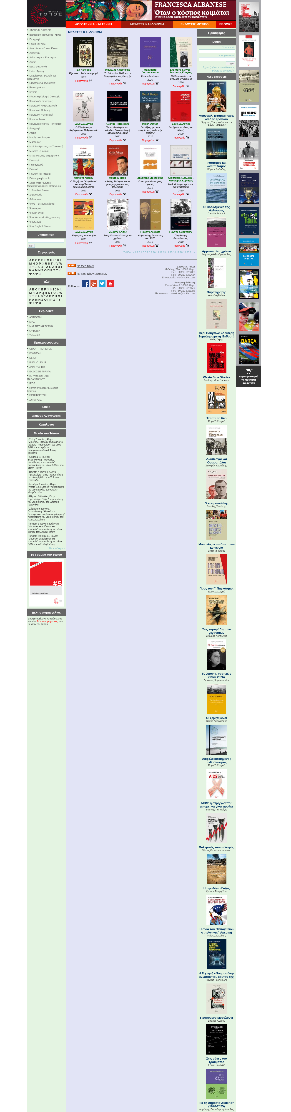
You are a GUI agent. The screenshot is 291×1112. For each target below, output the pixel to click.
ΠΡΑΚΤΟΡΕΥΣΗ (38, 395)
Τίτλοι (46, 281)
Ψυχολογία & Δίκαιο (40, 226)
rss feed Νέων (85, 266)
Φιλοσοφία (35, 199)
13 (164, 252)
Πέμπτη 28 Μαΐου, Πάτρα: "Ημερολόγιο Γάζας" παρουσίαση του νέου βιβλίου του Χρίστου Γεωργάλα (45, 500)
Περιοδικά (46, 311)
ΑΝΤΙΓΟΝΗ (35, 317)
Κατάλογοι (46, 424)
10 (154, 252)
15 (171, 252)
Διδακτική (35, 53)
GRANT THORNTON (40, 348)
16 (174, 252)
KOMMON (34, 353)
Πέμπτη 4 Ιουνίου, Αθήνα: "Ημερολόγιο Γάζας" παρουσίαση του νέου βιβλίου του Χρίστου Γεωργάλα (45, 476)
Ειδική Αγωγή (37, 71)
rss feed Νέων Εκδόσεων (92, 273)
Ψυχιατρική (36, 208)
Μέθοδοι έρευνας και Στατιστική (46, 146)
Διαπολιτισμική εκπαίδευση (44, 48)
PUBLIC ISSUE (37, 362)
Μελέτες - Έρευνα (39, 151)
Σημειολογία (36, 194)
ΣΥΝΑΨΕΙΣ (35, 399)
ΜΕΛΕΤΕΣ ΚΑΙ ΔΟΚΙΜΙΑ (147, 24)
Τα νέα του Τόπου (46, 433)
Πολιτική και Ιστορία (40, 173)
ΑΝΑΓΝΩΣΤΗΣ (37, 367)
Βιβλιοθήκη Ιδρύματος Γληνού (46, 34)
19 (184, 252)
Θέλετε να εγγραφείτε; (223, 70)
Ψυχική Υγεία (37, 212)
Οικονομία (35, 160)
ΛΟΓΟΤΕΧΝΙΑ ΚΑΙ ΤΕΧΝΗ (93, 24)
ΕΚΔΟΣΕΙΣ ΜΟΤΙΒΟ (195, 24)
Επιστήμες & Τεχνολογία (42, 83)
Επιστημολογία (37, 87)
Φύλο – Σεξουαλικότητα (42, 203)
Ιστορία (33, 92)
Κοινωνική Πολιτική (40, 110)
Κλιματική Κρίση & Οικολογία (45, 96)
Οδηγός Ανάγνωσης (46, 415)
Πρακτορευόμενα (46, 342)
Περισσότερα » (57, 548)
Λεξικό (33, 132)
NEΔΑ (32, 358)
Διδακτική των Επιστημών (43, 57)
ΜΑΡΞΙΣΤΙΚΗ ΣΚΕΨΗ (41, 326)
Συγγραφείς (46, 252)
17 (177, 252)
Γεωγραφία (35, 39)
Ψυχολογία (35, 221)
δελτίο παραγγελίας (47, 621)
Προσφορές (216, 33)
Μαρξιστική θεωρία (40, 137)
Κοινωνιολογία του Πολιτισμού (46, 123)
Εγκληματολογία (38, 66)
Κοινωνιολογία (37, 119)
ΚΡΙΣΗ (32, 321)
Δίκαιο (33, 62)
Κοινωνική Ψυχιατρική (41, 114)
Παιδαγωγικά (36, 164)
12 (161, 252)
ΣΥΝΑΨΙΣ (34, 335)
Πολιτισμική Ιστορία (40, 178)
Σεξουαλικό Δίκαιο (39, 190)
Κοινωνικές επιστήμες (41, 101)
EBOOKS (226, 24)
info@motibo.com (185, 277)
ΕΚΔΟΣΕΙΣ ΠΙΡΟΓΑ (40, 371)
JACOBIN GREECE (40, 30)
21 (191, 252)
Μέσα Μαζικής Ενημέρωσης (45, 155)
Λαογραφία (35, 128)
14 (167, 252)
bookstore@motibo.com (183, 293)
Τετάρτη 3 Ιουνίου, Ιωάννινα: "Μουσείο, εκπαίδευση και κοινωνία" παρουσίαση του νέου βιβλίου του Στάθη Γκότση (45, 527)
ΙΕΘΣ (32, 383)
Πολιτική (34, 169)
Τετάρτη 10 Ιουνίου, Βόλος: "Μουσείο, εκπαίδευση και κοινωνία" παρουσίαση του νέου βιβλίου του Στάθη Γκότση (45, 540)
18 (181, 252)
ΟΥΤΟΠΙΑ (34, 330)
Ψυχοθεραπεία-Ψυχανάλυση (45, 217)
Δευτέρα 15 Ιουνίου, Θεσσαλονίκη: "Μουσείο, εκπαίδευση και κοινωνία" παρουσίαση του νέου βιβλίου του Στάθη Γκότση (46, 462)
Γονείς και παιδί (38, 43)
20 (188, 252)
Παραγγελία (83, 80)
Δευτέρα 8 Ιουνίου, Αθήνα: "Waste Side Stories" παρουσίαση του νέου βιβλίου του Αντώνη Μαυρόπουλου (46, 488)
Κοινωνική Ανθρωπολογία (43, 105)
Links (46, 407)
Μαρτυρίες (35, 142)
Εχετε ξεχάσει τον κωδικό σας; (219, 67)
